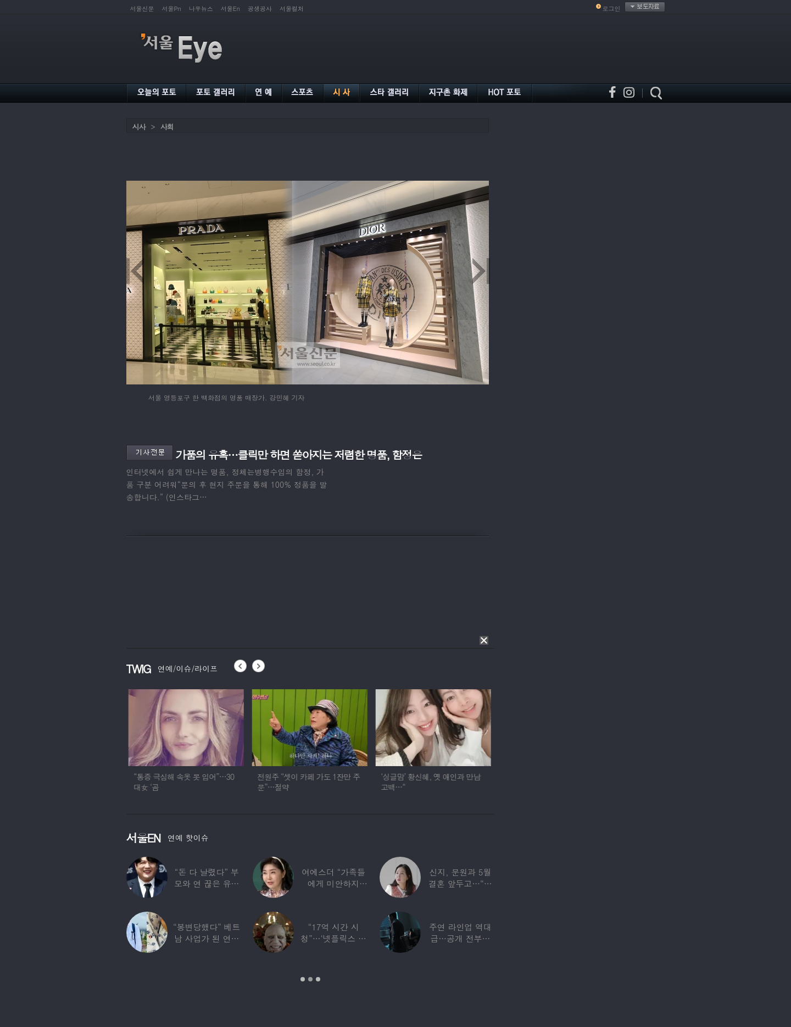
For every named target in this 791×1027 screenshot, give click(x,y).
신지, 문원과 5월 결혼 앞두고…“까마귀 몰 (460, 883)
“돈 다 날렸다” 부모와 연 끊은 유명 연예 (206, 883)
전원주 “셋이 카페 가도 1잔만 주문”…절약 (327, 781)
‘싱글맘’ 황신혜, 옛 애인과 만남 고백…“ (449, 781)
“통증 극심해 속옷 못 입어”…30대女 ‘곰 (202, 781)
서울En (230, 8)
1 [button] (302, 979)
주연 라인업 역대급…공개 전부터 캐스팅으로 (460, 938)
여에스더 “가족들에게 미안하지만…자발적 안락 (333, 883)
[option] (204, 745)
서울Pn (171, 8)
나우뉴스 (201, 8)
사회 (167, 126)
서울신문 (142, 8)
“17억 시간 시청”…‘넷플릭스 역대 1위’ (333, 938)
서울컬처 (292, 8)
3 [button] (318, 979)
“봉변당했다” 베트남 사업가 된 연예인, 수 (206, 938)
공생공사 (260, 8)
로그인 (612, 8)
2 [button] (310, 979)
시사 (139, 126)
